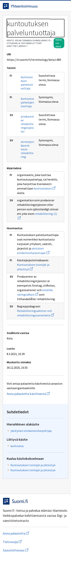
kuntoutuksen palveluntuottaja (27, 82)
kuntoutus (17, 446)
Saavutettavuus (35, 550)
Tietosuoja (30, 541)
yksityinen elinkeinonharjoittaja (31, 431)
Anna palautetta (31, 533)
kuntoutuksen (44, 188)
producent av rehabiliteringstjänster (27, 124)
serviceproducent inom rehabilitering (27, 149)
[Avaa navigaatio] (64, 6)
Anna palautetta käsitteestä (35, 393)
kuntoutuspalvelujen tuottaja (27, 102)
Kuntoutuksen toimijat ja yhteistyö (32, 465)
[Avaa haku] (57, 6)
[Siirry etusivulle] (28, 6)
